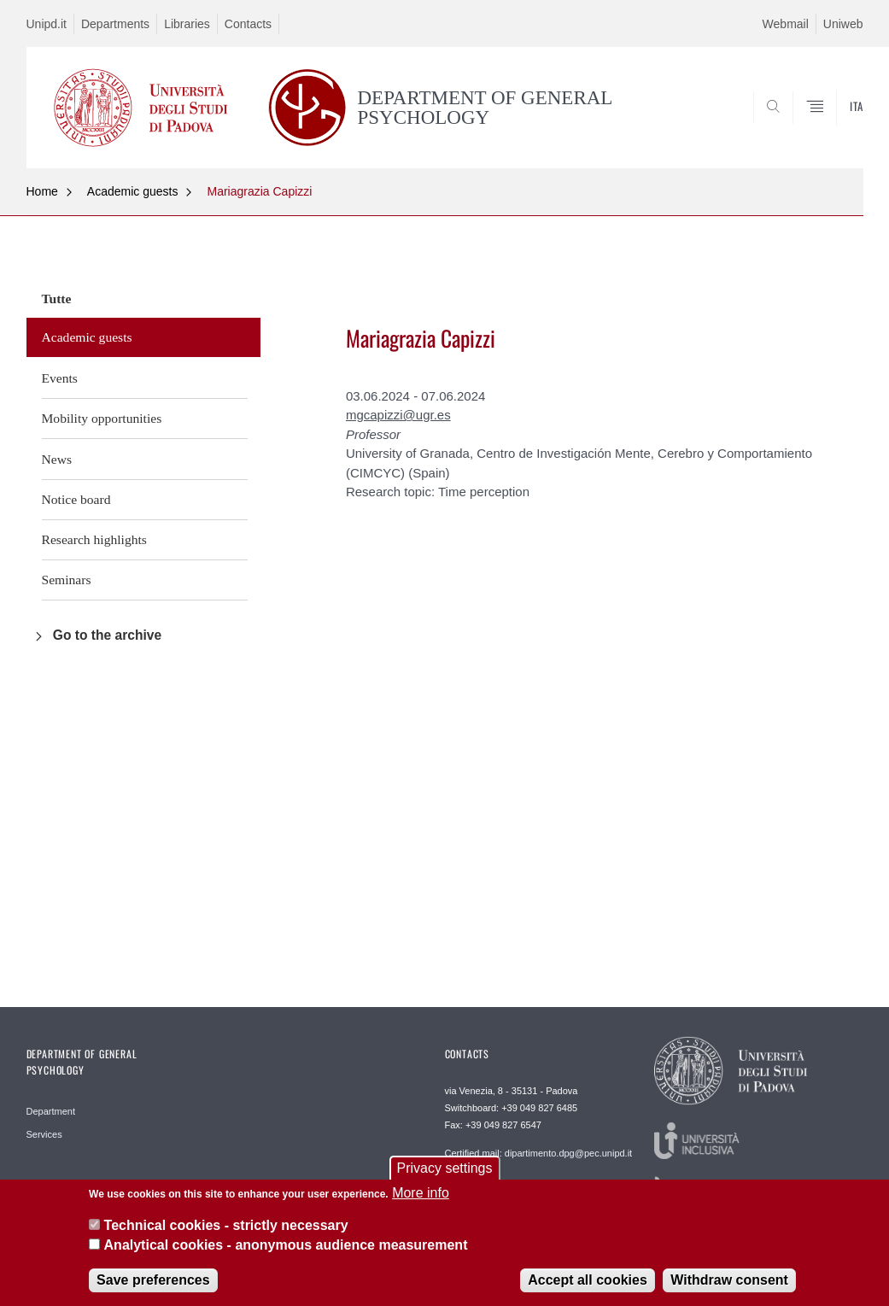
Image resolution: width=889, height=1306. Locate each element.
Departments (115, 24)
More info (420, 1202)
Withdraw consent (729, 1290)
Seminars (66, 579)
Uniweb (843, 24)
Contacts (248, 24)
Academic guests (132, 191)
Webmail (786, 24)
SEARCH (791, 126)
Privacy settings (444, 1177)
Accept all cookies (587, 1290)
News (57, 459)
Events (60, 378)
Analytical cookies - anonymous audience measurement (286, 1254)
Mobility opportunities (102, 418)
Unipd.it (46, 24)
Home (42, 191)
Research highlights (94, 539)
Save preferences (153, 1290)
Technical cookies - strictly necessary (226, 1235)
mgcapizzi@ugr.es (398, 414)
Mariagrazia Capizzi (259, 191)
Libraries (187, 24)
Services (44, 1134)
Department (50, 1111)
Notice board (76, 499)
